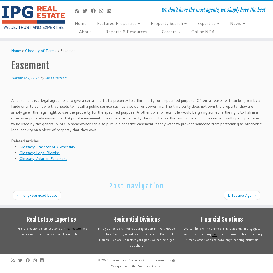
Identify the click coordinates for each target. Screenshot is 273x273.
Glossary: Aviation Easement (43, 158)
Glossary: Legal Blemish (39, 152)
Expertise (208, 23)
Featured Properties (118, 23)
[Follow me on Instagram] (103, 10)
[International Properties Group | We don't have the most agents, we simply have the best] (32, 17)
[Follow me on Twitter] (87, 10)
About (87, 31)
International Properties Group (130, 260)
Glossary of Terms (41, 50)
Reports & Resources (128, 31)
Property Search (169, 23)
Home (80, 23)
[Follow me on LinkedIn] (111, 10)
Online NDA (203, 31)
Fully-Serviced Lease (37, 195)
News (237, 23)
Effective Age (242, 195)
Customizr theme (149, 266)
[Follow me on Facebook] (95, 10)
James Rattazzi (55, 78)
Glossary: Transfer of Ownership (47, 147)
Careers (171, 31)
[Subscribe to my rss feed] (79, 10)
